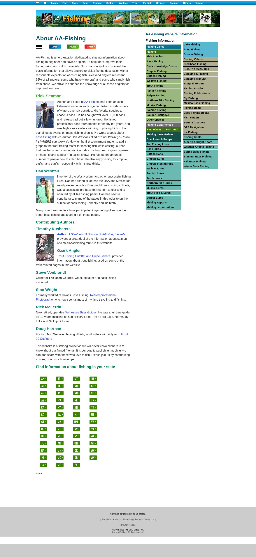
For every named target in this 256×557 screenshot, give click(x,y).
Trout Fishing (155, 85)
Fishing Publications (197, 93)
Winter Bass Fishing (196, 166)
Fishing (151, 51)
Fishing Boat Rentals (160, 124)
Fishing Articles (194, 88)
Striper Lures (155, 197)
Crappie (97, 3)
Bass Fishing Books (196, 112)
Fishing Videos (193, 59)
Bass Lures (154, 149)
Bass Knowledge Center (162, 66)
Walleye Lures (155, 168)
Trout (135, 3)
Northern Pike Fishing (160, 100)
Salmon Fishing (156, 110)
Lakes (54, 3)
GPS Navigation (194, 127)
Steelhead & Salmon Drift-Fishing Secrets (98, 234)
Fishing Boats (192, 107)
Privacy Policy (128, 525)
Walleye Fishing (156, 80)
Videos (199, 3)
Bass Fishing (155, 61)
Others (187, 3)
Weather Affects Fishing (199, 146)
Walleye (123, 3)
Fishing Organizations (160, 207)
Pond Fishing (192, 49)
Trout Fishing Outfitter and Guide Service (84, 256)
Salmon (174, 3)
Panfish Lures (155, 173)
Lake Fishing (192, 44)
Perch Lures (154, 178)
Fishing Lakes (155, 46)
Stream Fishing (193, 54)
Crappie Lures (155, 158)
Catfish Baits (155, 153)
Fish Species (155, 56)
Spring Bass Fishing (196, 151)
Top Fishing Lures (158, 144)
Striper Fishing (156, 95)
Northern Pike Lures (159, 183)
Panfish (147, 3)
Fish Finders (192, 117)
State (75, 3)
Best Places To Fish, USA (162, 129)
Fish (64, 3)
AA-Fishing (91, 101)
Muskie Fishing (156, 105)
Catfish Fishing (156, 75)
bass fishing (44, 137)
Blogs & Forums (194, 83)
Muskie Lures (155, 188)
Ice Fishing (191, 132)
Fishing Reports (157, 202)
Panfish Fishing (156, 90)
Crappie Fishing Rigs (160, 163)
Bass (85, 3)
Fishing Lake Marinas (160, 134)
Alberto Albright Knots (198, 142)
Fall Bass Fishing (195, 161)
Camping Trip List (195, 78)
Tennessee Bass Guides (81, 312)
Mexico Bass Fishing (197, 103)
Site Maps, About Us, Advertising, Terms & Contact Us (127, 519)
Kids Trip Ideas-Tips (196, 69)
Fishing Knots (192, 137)
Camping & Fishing (196, 73)
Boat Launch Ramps (159, 139)
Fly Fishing (191, 98)
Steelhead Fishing (195, 64)
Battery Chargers (194, 122)
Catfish (110, 3)
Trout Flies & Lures (159, 192)
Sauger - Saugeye (158, 114)
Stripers (160, 3)
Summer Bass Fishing (198, 156)
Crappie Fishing (157, 71)
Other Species (155, 119)
